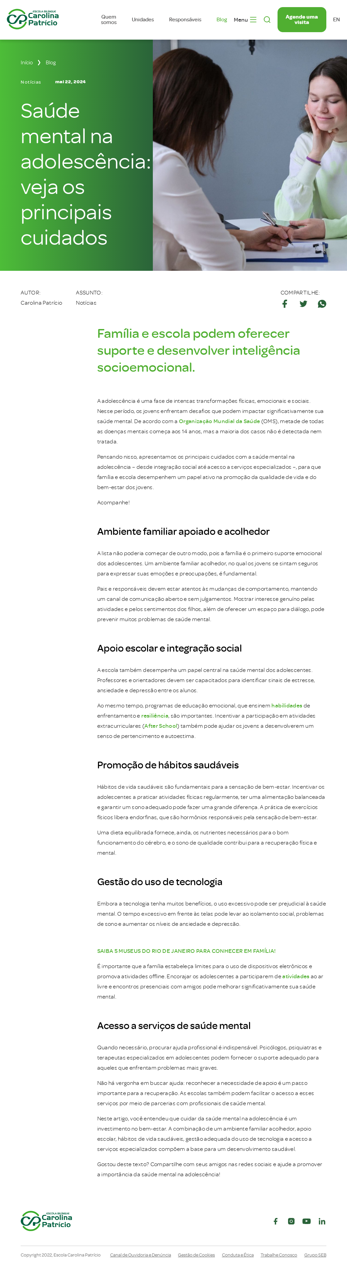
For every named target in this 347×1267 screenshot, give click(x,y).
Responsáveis (185, 19)
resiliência (154, 716)
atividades (295, 976)
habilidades (286, 705)
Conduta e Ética (238, 1255)
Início (27, 62)
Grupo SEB (315, 1255)
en (336, 20)
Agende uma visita (302, 19)
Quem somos (109, 19)
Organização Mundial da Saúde (219, 421)
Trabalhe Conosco (279, 1255)
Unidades (143, 19)
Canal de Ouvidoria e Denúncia (140, 1255)
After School (160, 726)
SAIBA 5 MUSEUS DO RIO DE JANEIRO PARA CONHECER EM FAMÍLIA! (186, 951)
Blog (222, 19)
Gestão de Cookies (196, 1255)
